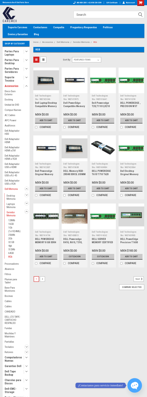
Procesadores (12, 263)
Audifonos (10, 125)
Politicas (108, 27)
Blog (36, 34)
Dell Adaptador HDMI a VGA (12, 157)
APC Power (10, 120)
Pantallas (9, 341)
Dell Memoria (11, 189)
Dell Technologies (43, 96)
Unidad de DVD (12, 104)
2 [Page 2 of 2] (42, 279)
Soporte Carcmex (17, 27)
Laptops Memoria (11, 205)
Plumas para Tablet (11, 281)
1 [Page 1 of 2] (36, 279)
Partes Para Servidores (12, 70)
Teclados (9, 347)
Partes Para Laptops (12, 53)
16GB (11, 224)
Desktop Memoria (11, 197)
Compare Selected (131, 287)
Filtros (8, 274)
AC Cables (10, 115)
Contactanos (40, 27)
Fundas (8, 328)
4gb (10, 245)
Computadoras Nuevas (13, 359)
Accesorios (11, 86)
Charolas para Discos (13, 381)
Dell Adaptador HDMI (12, 141)
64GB (11, 253)
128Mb (11, 220)
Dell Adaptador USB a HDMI (12, 165)
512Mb (11, 249)
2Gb (10, 238)
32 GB (11, 242)
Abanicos (9, 269)
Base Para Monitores (10, 289)
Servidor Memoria (11, 214)
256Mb (11, 234)
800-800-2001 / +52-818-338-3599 (87, 3)
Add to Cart (46, 120)
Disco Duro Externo (10, 93)
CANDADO (10, 311)
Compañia (58, 27)
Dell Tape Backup (10, 373)
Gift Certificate (111, 3)
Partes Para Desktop (12, 61)
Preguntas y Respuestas (83, 27)
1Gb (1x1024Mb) (14, 229)
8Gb (10, 256)
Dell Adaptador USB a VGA (12, 182)
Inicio (36, 42)
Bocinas (9, 296)
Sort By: (67, 59)
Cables (8, 301)
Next (140, 279)
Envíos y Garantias (18, 34)
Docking (9, 99)
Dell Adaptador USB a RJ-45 (12, 174)
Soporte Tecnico (9, 79)
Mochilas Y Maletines (10, 335)
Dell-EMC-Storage (10, 390)
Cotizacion (75, 256)
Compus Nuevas (13, 110)
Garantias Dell (13, 366)
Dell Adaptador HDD (12, 132)
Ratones (9, 352)
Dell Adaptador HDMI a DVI (12, 149)
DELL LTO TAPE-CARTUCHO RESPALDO (12, 320)
